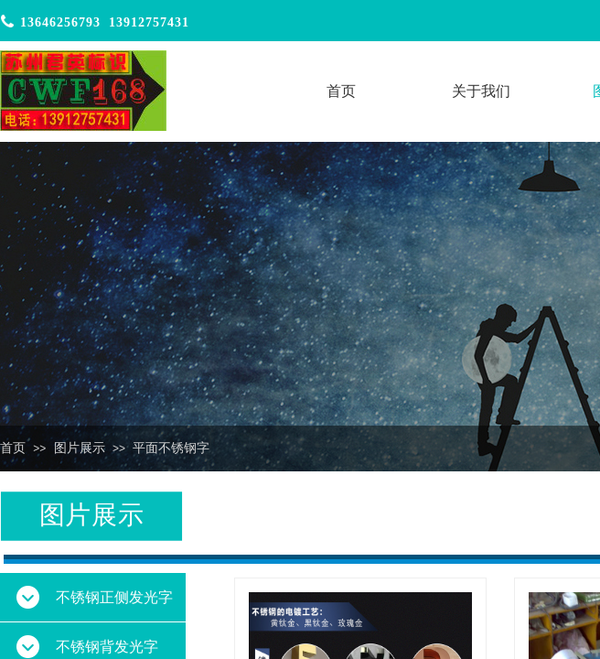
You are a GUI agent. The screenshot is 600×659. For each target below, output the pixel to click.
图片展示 (79, 448)
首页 (13, 448)
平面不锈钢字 (171, 448)
